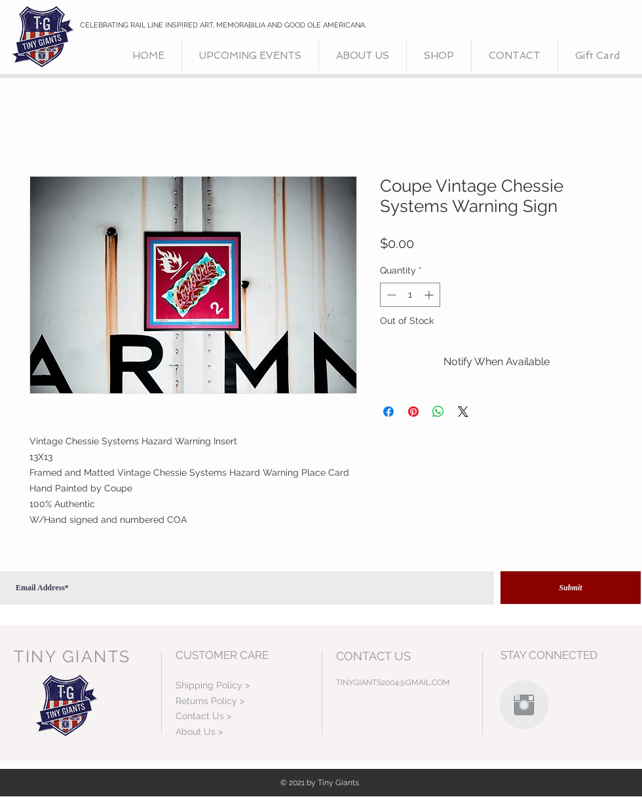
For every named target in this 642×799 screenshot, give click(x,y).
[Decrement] (390, 294)
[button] (439, 55)
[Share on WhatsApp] (438, 411)
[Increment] (430, 294)
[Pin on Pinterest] (413, 411)
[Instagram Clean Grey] (524, 705)
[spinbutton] (410, 294)
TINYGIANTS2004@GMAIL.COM (393, 682)
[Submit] (570, 587)
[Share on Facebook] (388, 411)
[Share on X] (463, 411)
